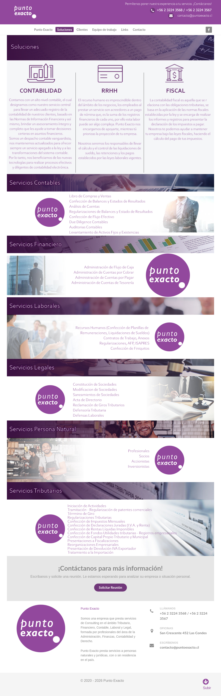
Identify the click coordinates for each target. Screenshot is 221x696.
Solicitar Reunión (110, 587)
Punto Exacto (90, 608)
